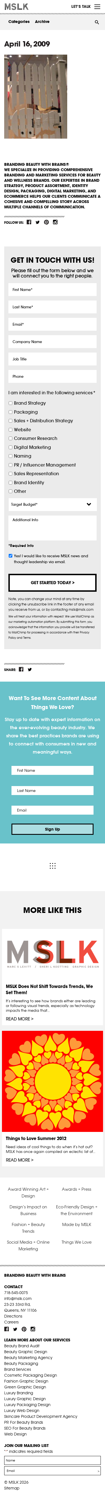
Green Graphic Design (25, 1387)
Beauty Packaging (21, 1363)
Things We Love (77, 1242)
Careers (11, 1322)
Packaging (26, 412)
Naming (22, 456)
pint (46, 222)
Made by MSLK (76, 1224)
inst (55, 222)
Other (20, 491)
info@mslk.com (18, 1298)
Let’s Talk (81, 6)
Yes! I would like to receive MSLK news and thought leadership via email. (51, 559)
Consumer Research (35, 438)
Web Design (15, 1434)
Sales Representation (36, 473)
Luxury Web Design (21, 1410)
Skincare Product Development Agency (40, 1416)
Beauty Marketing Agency (28, 1357)
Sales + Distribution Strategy (43, 420)
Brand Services (17, 1369)
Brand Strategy (30, 403)
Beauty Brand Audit (21, 1345)
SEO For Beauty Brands (25, 1428)
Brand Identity (29, 482)
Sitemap (11, 1488)
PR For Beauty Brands (23, 1422)
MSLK (25, 6)
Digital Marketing (32, 447)
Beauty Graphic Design (25, 1351)
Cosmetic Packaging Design (30, 1375)
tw (37, 222)
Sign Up (52, 829)
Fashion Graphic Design (26, 1381)
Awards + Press (76, 1189)
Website (22, 429)
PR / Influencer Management (45, 465)
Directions (13, 1316)
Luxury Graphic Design (25, 1398)
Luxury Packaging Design (27, 1404)
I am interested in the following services (51, 392)
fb (29, 222)
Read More (18, 1019)
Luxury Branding (18, 1392)
